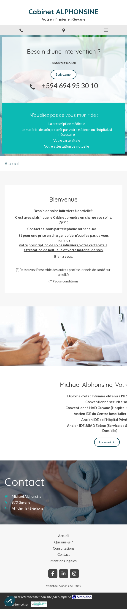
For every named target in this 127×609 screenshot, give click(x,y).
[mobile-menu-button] (106, 30)
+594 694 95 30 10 (70, 85)
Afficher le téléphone (27, 508)
